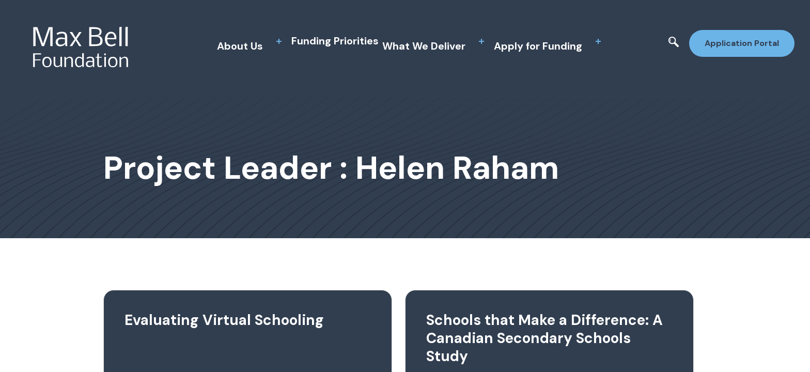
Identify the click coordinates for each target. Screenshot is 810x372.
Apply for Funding (538, 46)
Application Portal (742, 43)
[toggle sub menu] (279, 41)
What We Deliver (423, 46)
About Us (240, 46)
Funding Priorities (335, 41)
